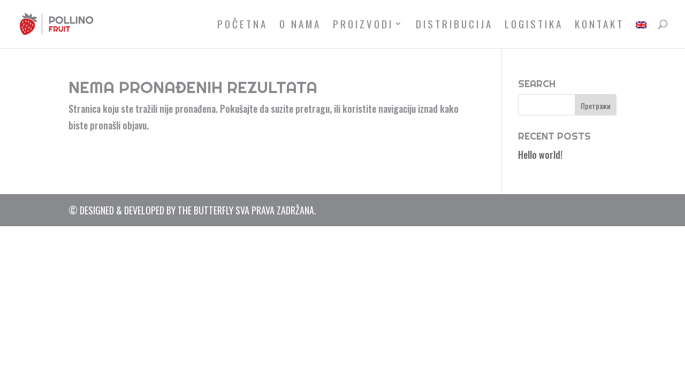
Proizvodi (363, 25)
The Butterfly (205, 210)
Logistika (534, 25)
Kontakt (599, 25)
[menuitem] (641, 34)
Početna (242, 25)
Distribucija (454, 25)
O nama (300, 25)
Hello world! (540, 154)
